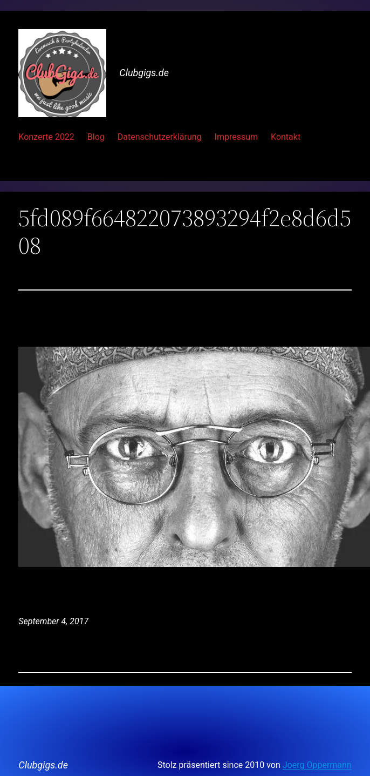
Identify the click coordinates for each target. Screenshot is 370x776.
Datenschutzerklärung (160, 137)
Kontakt (285, 137)
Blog (96, 137)
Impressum (236, 137)
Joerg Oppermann (317, 765)
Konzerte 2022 (46, 137)
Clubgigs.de (144, 72)
